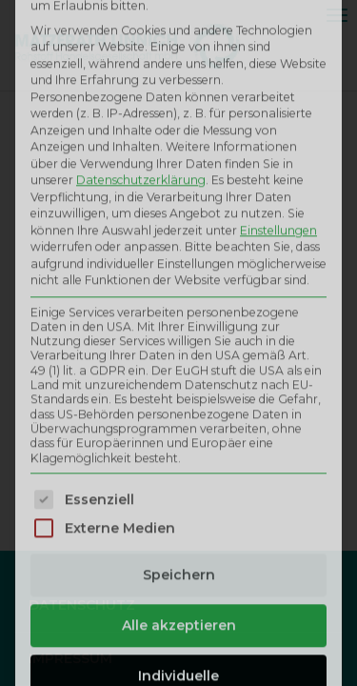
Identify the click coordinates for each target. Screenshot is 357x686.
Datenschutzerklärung (248, 575)
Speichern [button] (179, 389)
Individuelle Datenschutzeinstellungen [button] (178, 500)
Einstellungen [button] (278, 45)
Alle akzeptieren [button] (179, 440)
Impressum (179, 606)
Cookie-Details (86, 575)
